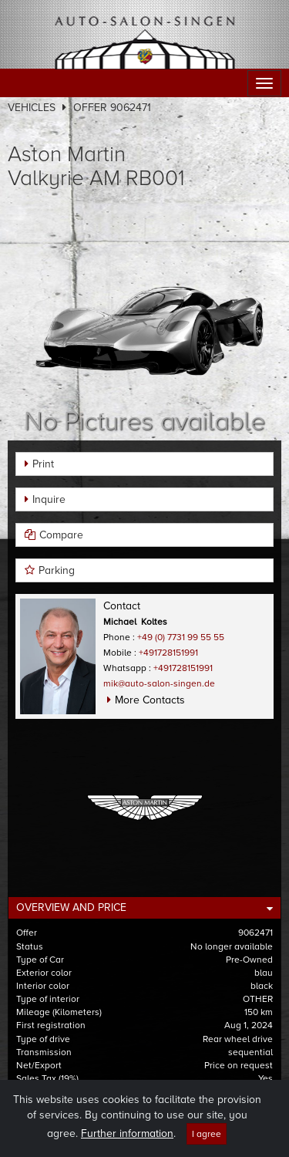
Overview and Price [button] (71, 907)
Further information (127, 1145)
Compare (61, 534)
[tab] (144, 908)
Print (43, 464)
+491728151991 (168, 652)
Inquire (49, 499)
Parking (57, 570)
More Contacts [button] (150, 700)
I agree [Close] (206, 1146)
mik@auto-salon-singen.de (159, 683)
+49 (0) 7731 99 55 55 (180, 637)
